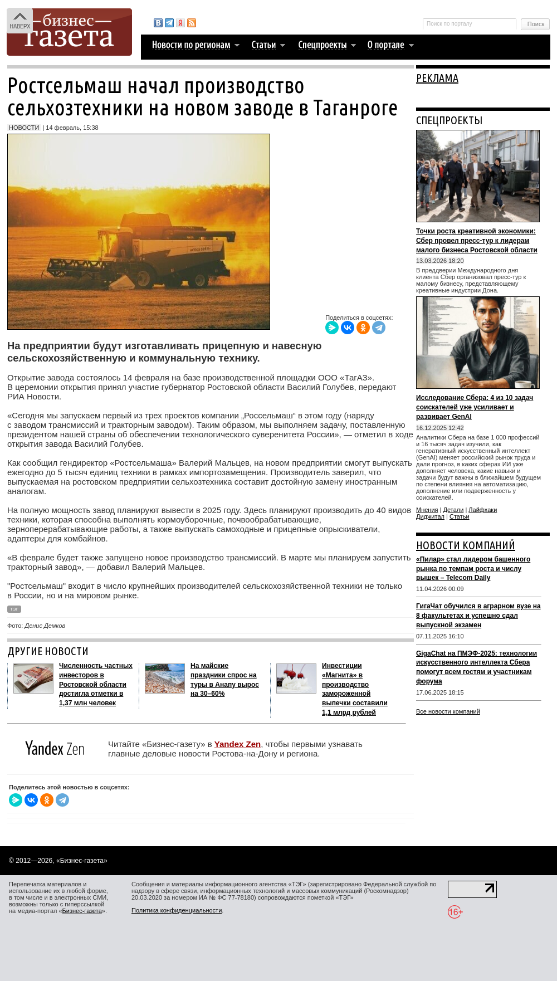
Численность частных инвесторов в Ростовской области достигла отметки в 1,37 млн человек (96, 684)
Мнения (427, 509)
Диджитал (430, 516)
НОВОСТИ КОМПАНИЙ (465, 545)
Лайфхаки (482, 509)
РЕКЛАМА (437, 77)
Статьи (459, 516)
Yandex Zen (237, 744)
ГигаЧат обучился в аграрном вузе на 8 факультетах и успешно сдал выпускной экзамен (478, 615)
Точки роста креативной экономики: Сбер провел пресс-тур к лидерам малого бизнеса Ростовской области (477, 240)
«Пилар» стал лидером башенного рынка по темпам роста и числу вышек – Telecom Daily (473, 568)
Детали (453, 509)
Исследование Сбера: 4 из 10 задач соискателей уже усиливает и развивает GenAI (474, 407)
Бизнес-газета (82, 910)
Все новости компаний (448, 711)
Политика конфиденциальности (176, 910)
